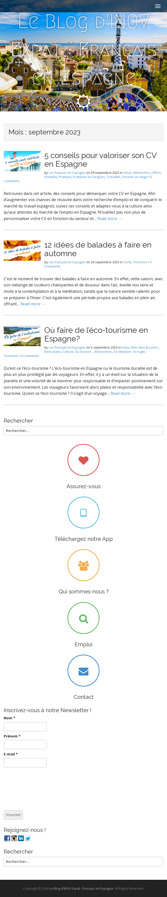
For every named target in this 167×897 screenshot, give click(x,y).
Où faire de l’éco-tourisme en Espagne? (96, 334)
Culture (68, 351)
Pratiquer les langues (89, 177)
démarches (141, 172)
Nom (9, 718)
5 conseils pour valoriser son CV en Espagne (100, 159)
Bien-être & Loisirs (144, 347)
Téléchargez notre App (83, 539)
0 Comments (29, 355)
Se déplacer (123, 351)
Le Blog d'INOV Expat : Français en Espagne (83, 49)
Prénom (12, 736)
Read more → (109, 218)
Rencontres (103, 351)
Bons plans (52, 351)
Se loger (139, 351)
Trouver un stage (135, 177)
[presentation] (24, 787)
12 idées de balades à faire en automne (97, 249)
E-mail (11, 754)
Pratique (65, 177)
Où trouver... (84, 351)
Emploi (83, 644)
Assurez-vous (83, 486)
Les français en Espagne (67, 172)
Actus (127, 172)
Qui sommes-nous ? (84, 591)
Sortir (127, 262)
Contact (84, 697)
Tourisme (140, 262)
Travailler (113, 177)
